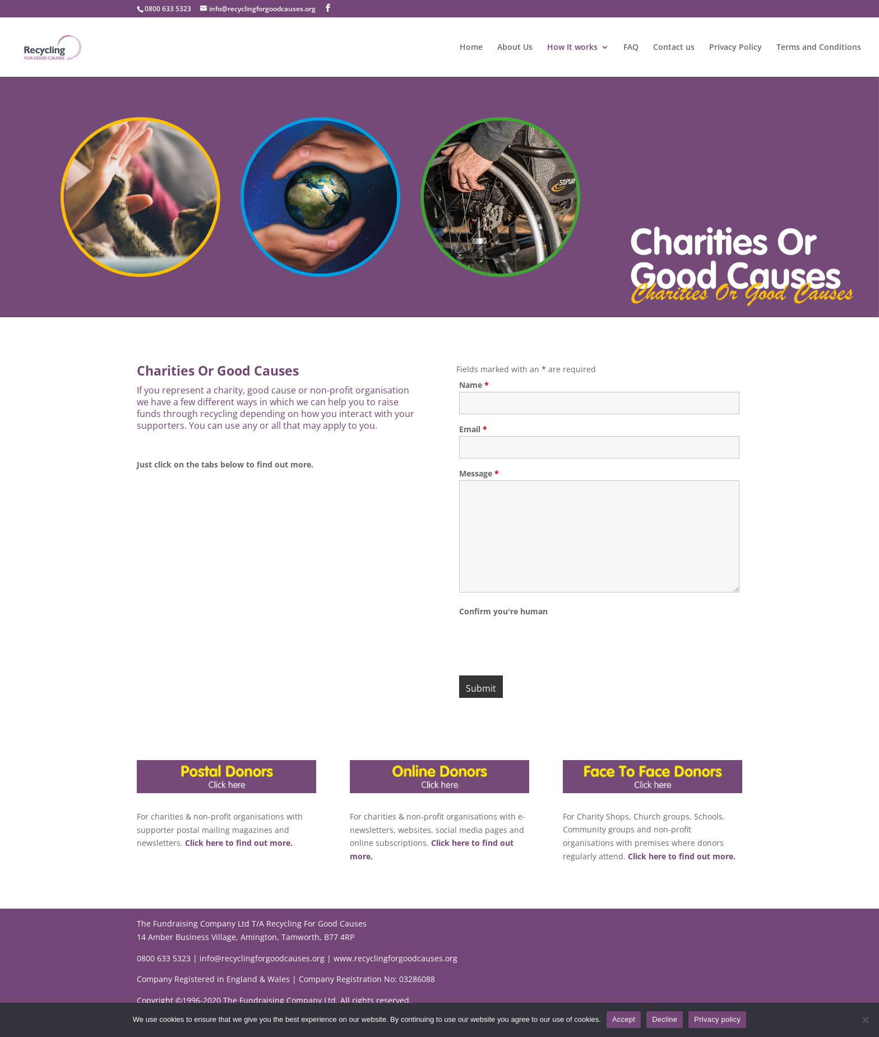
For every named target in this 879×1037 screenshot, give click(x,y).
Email (473, 429)
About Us (515, 47)
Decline (664, 1019)
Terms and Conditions (818, 47)
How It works (572, 47)
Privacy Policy (735, 47)
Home (471, 47)
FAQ (631, 47)
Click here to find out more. (238, 842)
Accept (623, 1019)
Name (474, 384)
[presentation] (544, 639)
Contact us (674, 47)
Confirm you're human (503, 611)
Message (479, 473)
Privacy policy (717, 1019)
